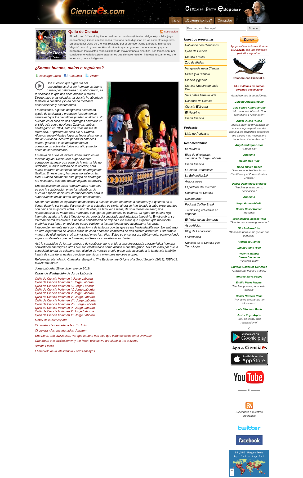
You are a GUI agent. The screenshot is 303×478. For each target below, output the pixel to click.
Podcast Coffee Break (199, 204)
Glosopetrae (193, 198)
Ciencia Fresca (195, 57)
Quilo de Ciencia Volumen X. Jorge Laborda (64, 311)
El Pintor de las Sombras (201, 219)
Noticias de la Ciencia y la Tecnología (202, 244)
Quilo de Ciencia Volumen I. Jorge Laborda (64, 278)
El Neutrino (192, 112)
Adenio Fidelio (44, 346)
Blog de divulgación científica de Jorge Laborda (203, 156)
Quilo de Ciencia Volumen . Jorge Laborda (64, 286)
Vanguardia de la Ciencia (202, 68)
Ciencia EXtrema (196, 106)
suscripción (171, 31)
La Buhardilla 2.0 (196, 175)
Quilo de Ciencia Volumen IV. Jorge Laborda (65, 289)
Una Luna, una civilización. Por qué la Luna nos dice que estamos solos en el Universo (93, 335)
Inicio (175, 20)
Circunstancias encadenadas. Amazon (61, 330)
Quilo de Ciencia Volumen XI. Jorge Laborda (65, 315)
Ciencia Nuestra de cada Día (201, 87)
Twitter (94, 75)
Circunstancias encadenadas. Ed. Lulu (61, 325)
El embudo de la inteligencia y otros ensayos (65, 351)
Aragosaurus (193, 181)
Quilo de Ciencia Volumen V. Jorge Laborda (64, 293)
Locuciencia (193, 237)
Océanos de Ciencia (198, 101)
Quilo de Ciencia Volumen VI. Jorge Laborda (65, 297)
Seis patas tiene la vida (200, 95)
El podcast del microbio (200, 187)
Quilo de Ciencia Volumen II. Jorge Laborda (64, 282)
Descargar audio (50, 75)
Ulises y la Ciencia (197, 74)
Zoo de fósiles (194, 62)
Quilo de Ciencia (83, 31)
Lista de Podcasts (197, 133)
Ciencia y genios (196, 80)
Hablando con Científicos (202, 45)
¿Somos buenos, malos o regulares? (69, 68)
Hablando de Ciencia (199, 193)
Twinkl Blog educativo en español (201, 211)
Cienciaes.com (96, 12)
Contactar (225, 20)
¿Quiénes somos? (198, 20)
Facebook (75, 75)
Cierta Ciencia (194, 118)
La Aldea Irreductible (199, 170)
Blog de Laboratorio (198, 231)
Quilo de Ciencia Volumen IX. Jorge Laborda (65, 308)
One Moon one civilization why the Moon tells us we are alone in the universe (86, 340)
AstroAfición (193, 225)
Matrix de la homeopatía (51, 320)
